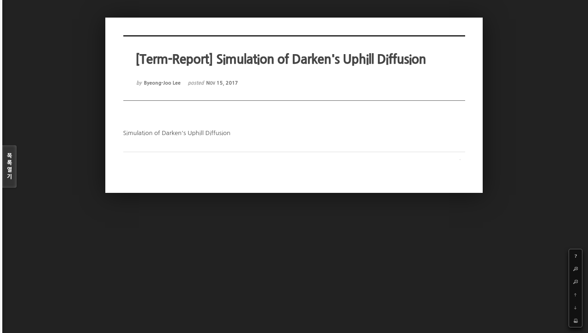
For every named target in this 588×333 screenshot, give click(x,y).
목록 (9, 166)
